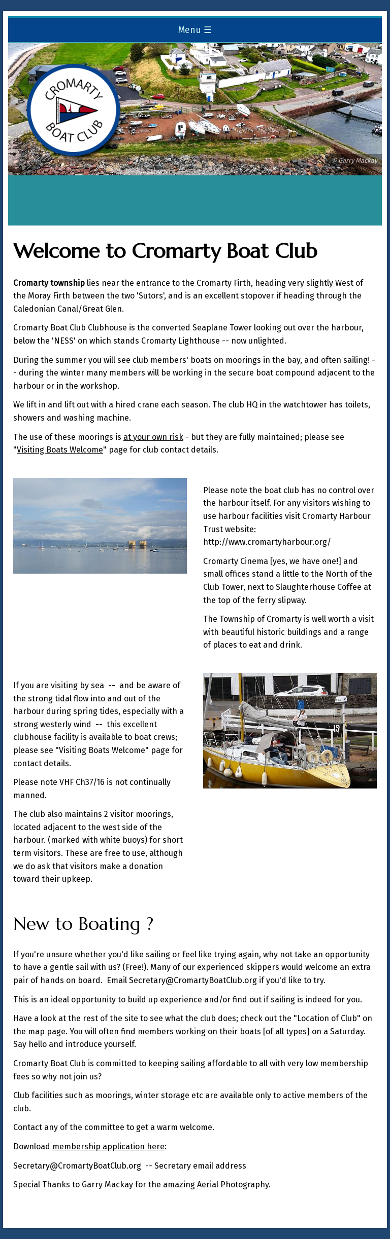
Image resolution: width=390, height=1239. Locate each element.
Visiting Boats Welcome (60, 450)
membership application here (108, 1146)
